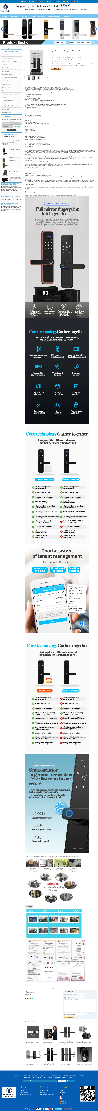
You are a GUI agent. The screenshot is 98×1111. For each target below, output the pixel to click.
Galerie (74, 1075)
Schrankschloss (6, 87)
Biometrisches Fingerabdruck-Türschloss (78, 988)
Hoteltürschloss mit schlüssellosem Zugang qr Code (14, 149)
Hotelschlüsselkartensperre (9, 54)
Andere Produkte (6, 112)
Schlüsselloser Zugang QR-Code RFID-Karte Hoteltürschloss (14, 159)
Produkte (25, 1075)
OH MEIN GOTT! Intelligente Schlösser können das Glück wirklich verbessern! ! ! (11, 199)
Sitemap (43, 1075)
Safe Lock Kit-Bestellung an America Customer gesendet (9, 207)
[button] (96, 29)
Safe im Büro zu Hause (8, 68)
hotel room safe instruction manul (9, 196)
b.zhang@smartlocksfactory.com (59, 9)
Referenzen (67, 16)
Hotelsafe (4, 64)
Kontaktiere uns (24, 1092)
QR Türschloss (6, 84)
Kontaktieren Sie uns (54, 16)
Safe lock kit (5, 71)
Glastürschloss (6, 81)
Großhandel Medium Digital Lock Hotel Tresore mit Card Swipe (14, 179)
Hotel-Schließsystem (33, 988)
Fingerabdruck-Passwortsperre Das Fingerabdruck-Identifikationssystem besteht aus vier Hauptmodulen (10, 186)
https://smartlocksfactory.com (80, 9)
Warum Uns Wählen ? (25, 1094)
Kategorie (8, 48)
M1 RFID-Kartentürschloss (45, 988)
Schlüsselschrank (7, 74)
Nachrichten (41, 16)
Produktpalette (14, 16)
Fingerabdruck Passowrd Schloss (60, 988)
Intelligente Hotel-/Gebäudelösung (11, 106)
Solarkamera (5, 109)
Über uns (24, 16)
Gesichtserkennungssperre (9, 77)
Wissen (32, 16)
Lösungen (66, 1075)
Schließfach (5, 97)
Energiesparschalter (7, 100)
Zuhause (4, 16)
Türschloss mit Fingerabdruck (17, 48)
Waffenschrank (6, 90)
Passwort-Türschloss (8, 58)
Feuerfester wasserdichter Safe (10, 94)
